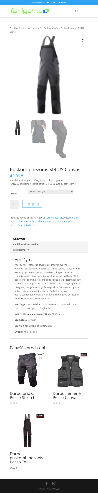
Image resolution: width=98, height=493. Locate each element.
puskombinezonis (64, 221)
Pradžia (13, 28)
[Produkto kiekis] (14, 204)
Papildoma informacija (25, 244)
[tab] (49, 239)
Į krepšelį (32, 204)
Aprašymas (19, 238)
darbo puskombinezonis (41, 221)
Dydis (14, 193)
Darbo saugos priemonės (30, 28)
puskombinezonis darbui (22, 225)
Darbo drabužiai (51, 28)
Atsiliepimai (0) (21, 249)
